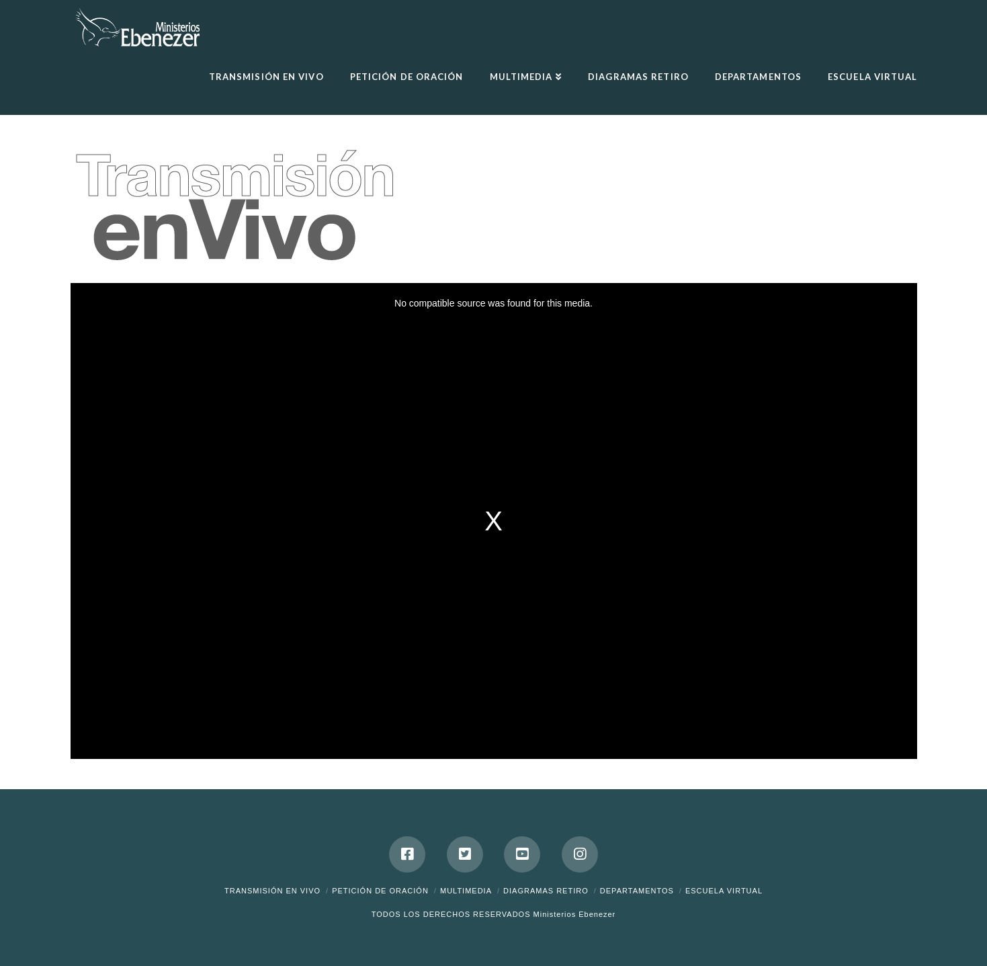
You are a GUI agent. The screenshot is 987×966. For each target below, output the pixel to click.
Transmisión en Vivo (272, 891)
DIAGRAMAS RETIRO (546, 891)
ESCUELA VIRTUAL (724, 891)
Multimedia (466, 891)
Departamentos (637, 891)
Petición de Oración (380, 891)
